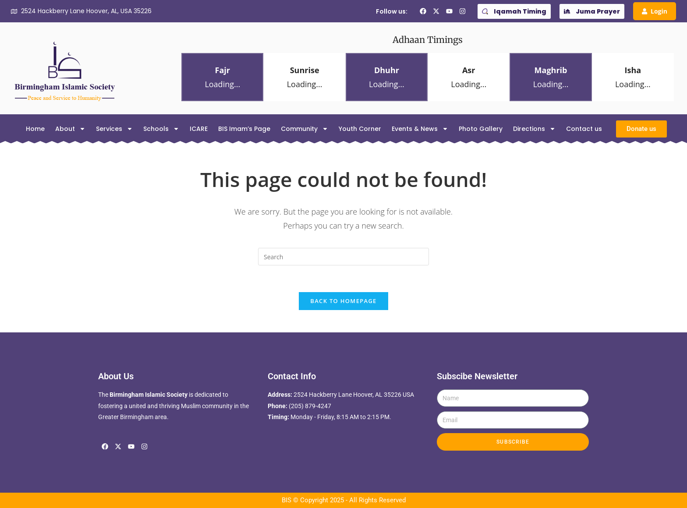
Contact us (584, 128)
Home (35, 128)
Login (654, 11)
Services (114, 128)
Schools (161, 128)
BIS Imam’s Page (244, 128)
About (70, 128)
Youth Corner (360, 128)
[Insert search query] (343, 256)
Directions (534, 128)
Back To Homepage (343, 301)
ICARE (199, 128)
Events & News (420, 128)
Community (304, 128)
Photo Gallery (481, 128)
